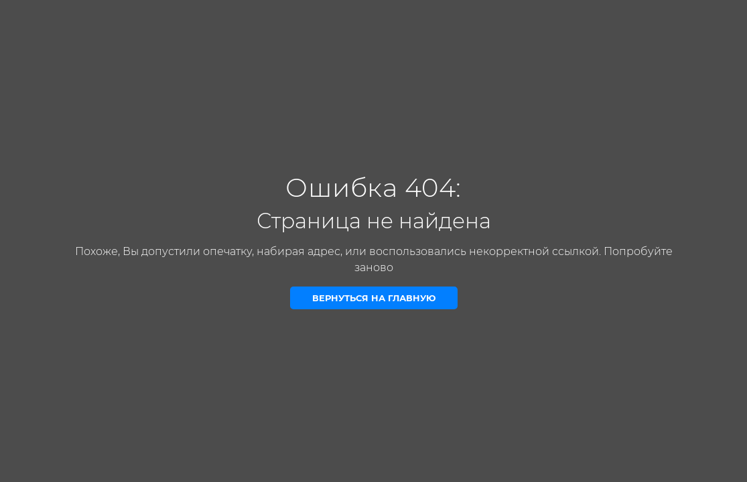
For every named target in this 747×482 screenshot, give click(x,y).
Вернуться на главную (373, 298)
